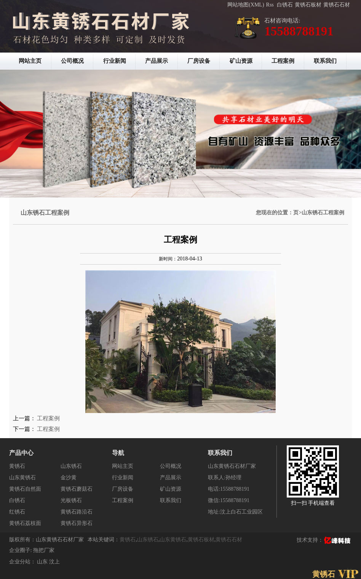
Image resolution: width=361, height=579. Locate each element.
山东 (43, 562)
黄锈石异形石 (77, 523)
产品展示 (156, 61)
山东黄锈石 (22, 477)
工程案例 (283, 61)
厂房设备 (198, 61)
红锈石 (17, 512)
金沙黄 (69, 477)
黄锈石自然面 (25, 489)
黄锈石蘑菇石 (77, 489)
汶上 (54, 562)
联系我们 (325, 61)
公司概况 (72, 61)
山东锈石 (71, 466)
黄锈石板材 (308, 5)
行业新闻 (114, 61)
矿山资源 (241, 61)
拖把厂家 (43, 550)
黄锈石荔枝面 (25, 523)
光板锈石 (71, 500)
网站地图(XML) (245, 5)
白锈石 (285, 5)
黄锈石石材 (336, 5)
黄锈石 (17, 466)
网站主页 (30, 61)
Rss (270, 5)
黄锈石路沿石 (77, 512)
